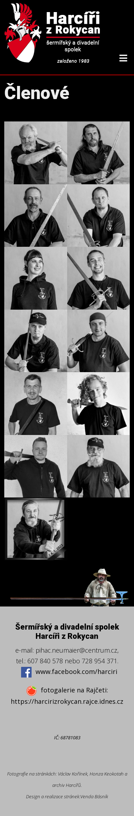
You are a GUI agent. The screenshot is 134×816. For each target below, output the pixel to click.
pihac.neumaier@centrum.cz (76, 650)
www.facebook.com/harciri (69, 672)
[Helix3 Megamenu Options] (123, 58)
